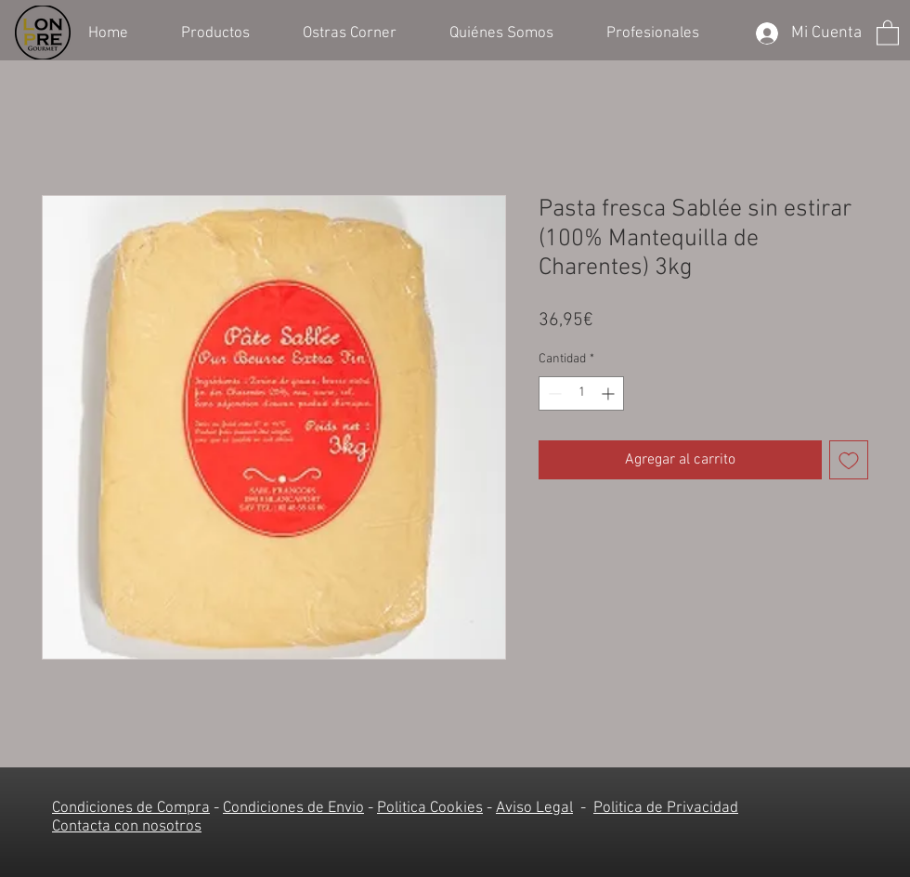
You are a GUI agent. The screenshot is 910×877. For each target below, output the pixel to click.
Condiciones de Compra (131, 808)
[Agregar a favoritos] (848, 459)
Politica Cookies (430, 808)
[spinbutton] (581, 393)
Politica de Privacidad (665, 808)
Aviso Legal (534, 808)
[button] (228, 31)
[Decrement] (553, 393)
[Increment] (609, 393)
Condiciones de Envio (293, 808)
